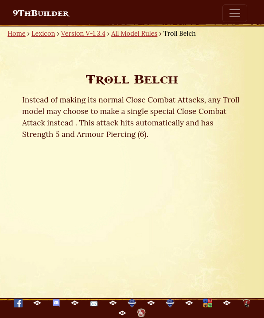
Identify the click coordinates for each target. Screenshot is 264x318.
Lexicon (43, 33)
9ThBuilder (40, 13)
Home (17, 33)
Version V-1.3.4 (83, 33)
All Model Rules (134, 33)
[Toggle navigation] (234, 13)
